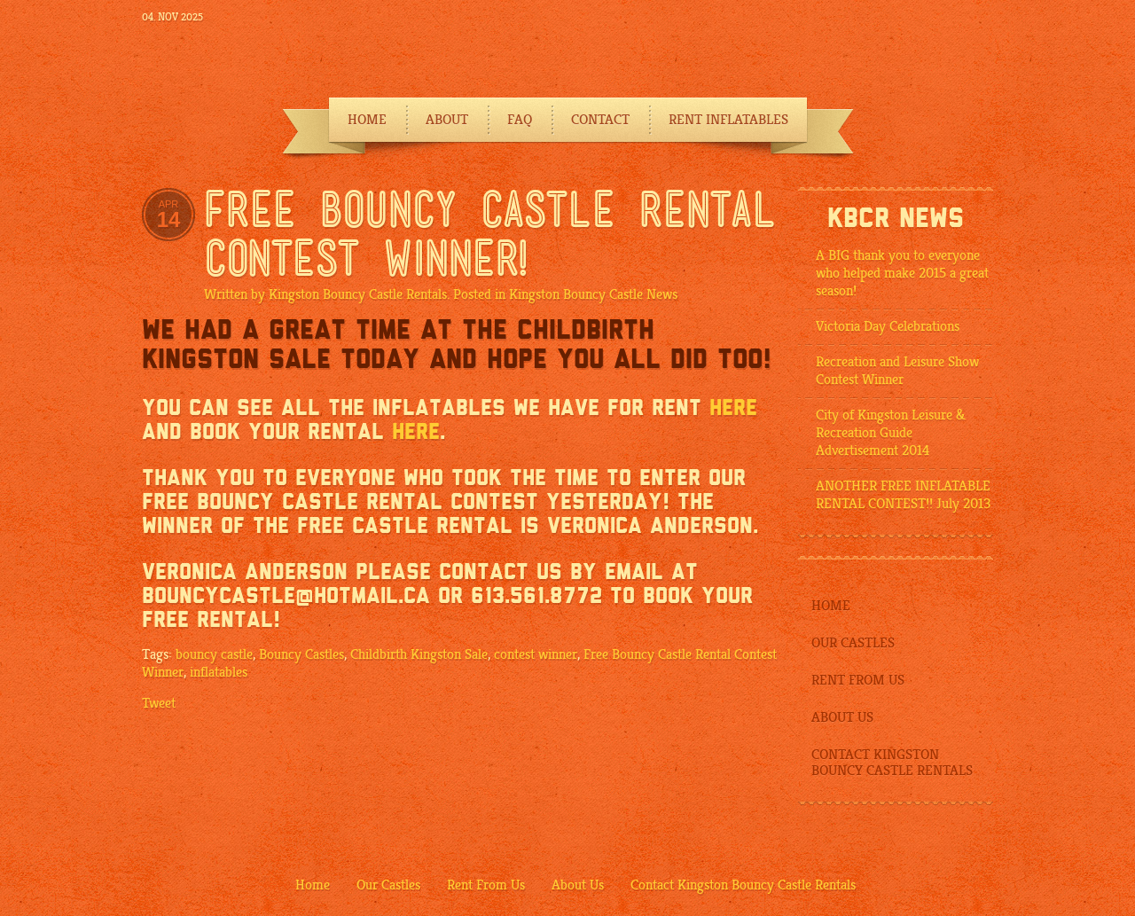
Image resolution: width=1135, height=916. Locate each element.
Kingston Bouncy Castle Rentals (358, 294)
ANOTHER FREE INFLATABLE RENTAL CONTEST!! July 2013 (903, 495)
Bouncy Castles (301, 654)
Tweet (159, 703)
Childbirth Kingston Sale (419, 654)
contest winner (535, 654)
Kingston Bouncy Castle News (593, 294)
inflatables (218, 672)
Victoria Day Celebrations (887, 326)
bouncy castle (214, 654)
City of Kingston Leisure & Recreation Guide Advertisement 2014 (891, 432)
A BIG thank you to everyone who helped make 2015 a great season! (902, 273)
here (733, 408)
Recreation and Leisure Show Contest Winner (897, 370)
